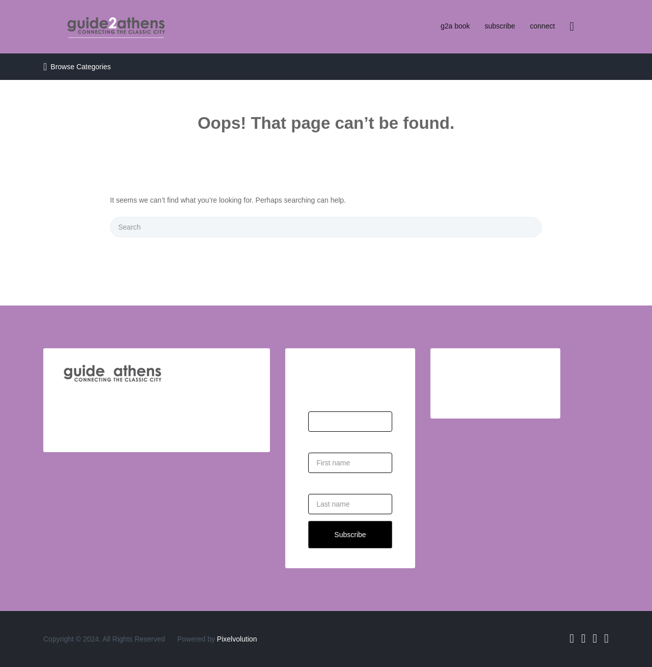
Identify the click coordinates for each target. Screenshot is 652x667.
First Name (325, 440)
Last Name (325, 482)
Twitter (583, 638)
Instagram (595, 638)
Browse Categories (80, 67)
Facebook (571, 638)
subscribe (499, 26)
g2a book (455, 26)
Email (317, 399)
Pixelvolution (237, 639)
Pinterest (606, 638)
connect (542, 26)
